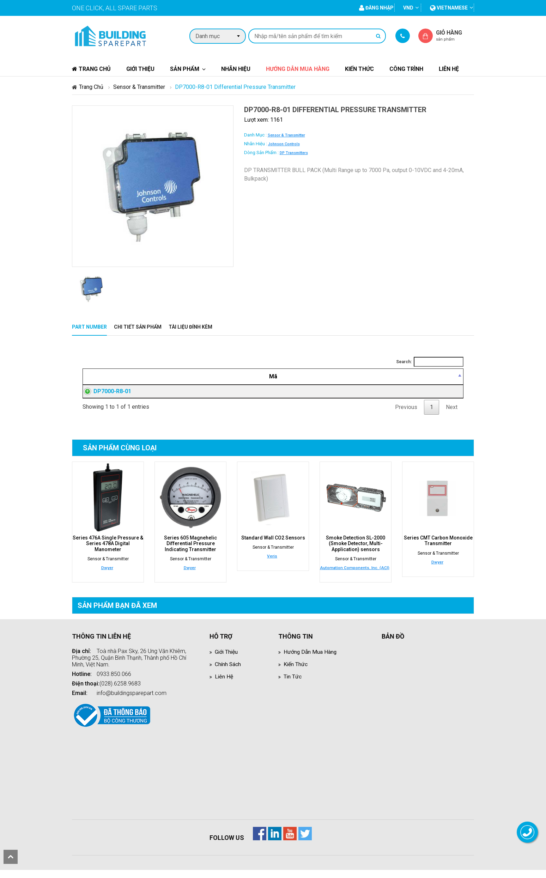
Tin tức (293, 684)
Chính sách (228, 672)
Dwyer (107, 575)
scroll (11, 857)
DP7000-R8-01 (105, 395)
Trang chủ (91, 69)
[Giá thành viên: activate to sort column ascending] (355, 376)
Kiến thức (359, 69)
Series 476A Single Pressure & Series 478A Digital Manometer (108, 551)
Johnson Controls (284, 144)
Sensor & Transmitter (139, 87)
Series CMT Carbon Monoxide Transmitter (438, 549)
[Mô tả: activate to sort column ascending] (235, 376)
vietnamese (449, 8)
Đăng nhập (354, 396)
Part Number (89, 327)
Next (451, 415)
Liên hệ (449, 69)
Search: (429, 362)
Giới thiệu (140, 69)
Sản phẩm (184, 69)
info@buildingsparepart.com (131, 701)
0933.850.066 (114, 682)
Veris (272, 564)
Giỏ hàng (455, 35)
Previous (406, 415)
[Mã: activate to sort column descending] (121, 376)
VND (408, 8)
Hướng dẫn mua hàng (297, 69)
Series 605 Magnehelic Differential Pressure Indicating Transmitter (190, 551)
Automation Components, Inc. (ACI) (354, 575)
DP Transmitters (294, 153)
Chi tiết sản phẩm (138, 327)
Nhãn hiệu (235, 69)
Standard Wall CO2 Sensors (273, 546)
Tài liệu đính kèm (190, 327)
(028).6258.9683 (120, 691)
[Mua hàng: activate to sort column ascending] (430, 376)
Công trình (406, 69)
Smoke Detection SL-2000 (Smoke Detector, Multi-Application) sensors (355, 551)
